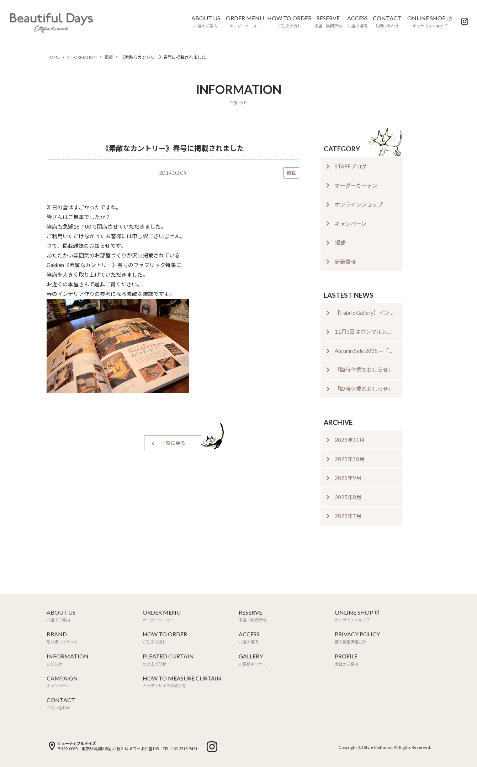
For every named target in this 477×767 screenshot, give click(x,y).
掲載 (109, 57)
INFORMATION (82, 57)
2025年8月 (348, 497)
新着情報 (345, 262)
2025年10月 (350, 459)
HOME (53, 57)
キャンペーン (350, 223)
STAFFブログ (351, 166)
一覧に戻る (172, 443)
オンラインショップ (359, 204)
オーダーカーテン (356, 185)
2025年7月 (348, 516)
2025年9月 (348, 478)
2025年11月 (350, 440)
